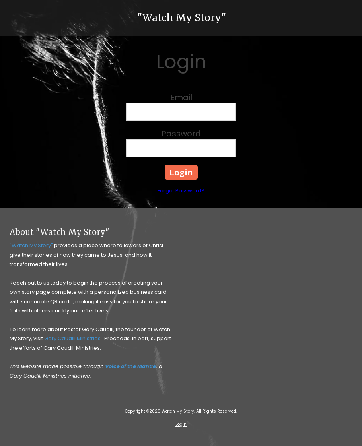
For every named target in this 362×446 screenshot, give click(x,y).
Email (181, 97)
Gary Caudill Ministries (72, 338)
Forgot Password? (181, 190)
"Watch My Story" (181, 18)
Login (181, 424)
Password (181, 133)
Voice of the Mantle (130, 366)
